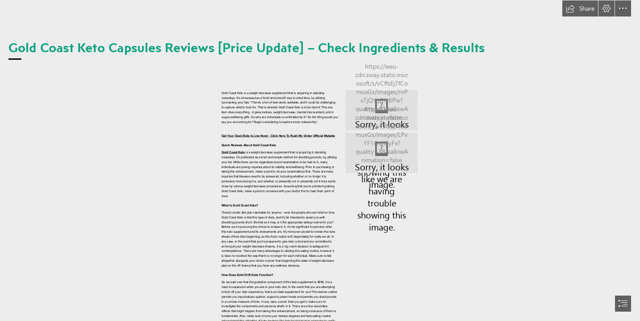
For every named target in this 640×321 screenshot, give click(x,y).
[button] (580, 8)
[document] (320, 160)
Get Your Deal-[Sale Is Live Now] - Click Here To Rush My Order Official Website (278, 136)
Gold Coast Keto (233, 152)
